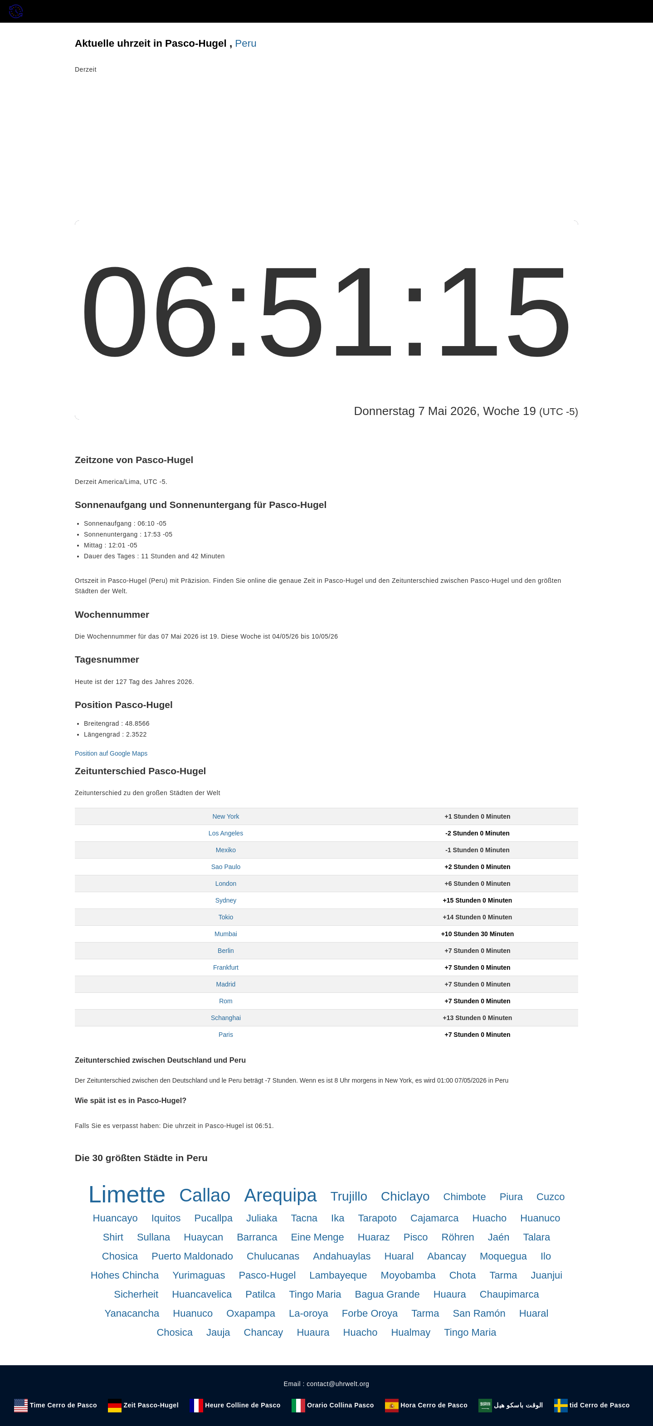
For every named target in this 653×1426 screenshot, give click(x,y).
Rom (226, 1001)
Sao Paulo (226, 866)
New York (225, 816)
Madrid (226, 984)
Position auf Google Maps (111, 753)
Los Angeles (226, 833)
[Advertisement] (326, 152)
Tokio (226, 917)
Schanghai (226, 1017)
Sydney (226, 900)
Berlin (226, 950)
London (226, 883)
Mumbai (225, 934)
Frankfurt (226, 967)
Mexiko (226, 850)
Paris (226, 1034)
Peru (245, 43)
